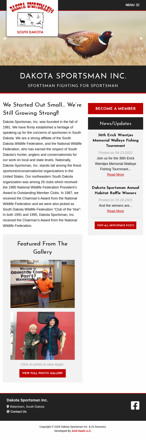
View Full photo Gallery (42, 373)
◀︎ (6, 38)
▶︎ (143, 38)
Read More (115, 174)
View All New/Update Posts (115, 226)
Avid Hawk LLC (81, 430)
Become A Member (115, 109)
